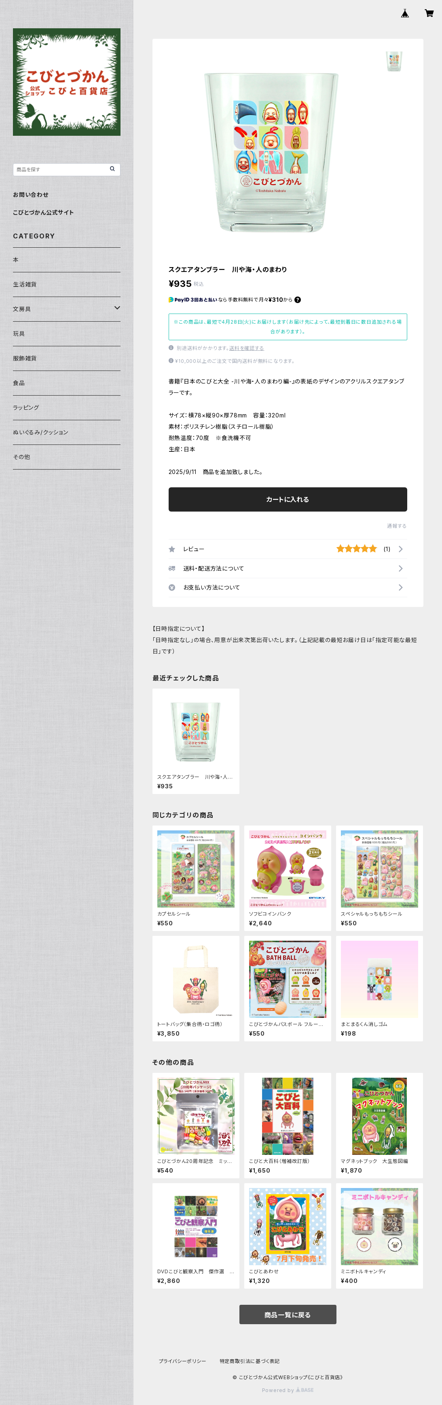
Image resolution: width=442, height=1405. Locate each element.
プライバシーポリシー (183, 1361)
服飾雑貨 (25, 358)
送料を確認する (246, 348)
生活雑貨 (25, 284)
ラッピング (26, 407)
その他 (21, 456)
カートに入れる (287, 499)
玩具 (19, 333)
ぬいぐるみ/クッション (40, 432)
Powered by (288, 1390)
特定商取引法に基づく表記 (250, 1361)
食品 (19, 382)
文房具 (22, 308)
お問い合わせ (31, 194)
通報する (397, 526)
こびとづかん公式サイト (43, 212)
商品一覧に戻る (287, 1315)
